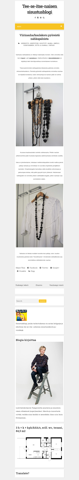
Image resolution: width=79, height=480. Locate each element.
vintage (52, 45)
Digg (31, 271)
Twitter (44, 268)
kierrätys (25, 43)
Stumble (21, 271)
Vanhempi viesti (56, 285)
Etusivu (39, 285)
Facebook (32, 268)
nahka (50, 43)
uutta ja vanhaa (41, 45)
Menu (39, 26)
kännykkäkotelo (54, 58)
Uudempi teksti (22, 285)
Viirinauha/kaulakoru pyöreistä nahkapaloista (40, 37)
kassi (23, 58)
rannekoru (32, 58)
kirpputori (34, 43)
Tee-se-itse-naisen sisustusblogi (39, 9)
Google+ (54, 268)
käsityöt (43, 43)
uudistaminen (28, 45)
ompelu (56, 43)
